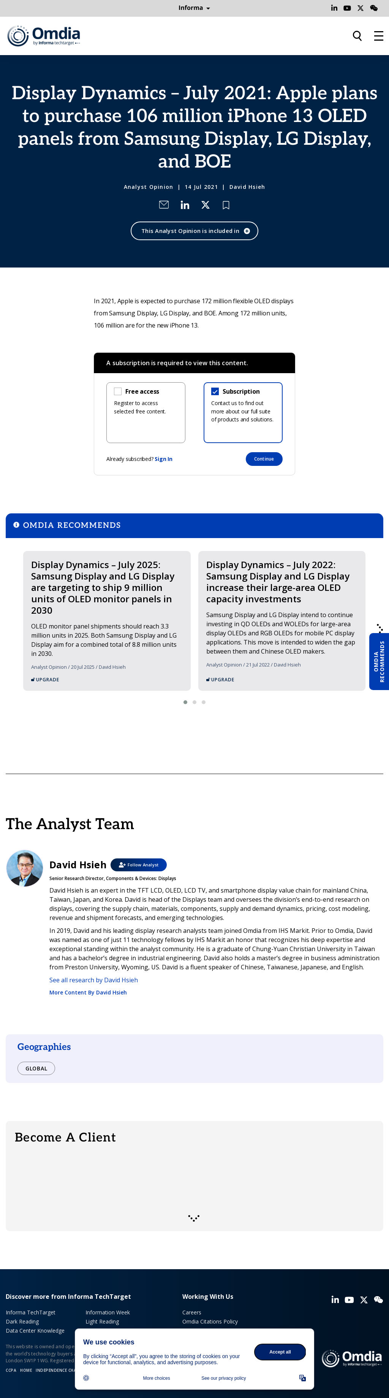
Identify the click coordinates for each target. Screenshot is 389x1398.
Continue (264, 459)
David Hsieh (247, 186)
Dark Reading (22, 1321)
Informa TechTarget (30, 1312)
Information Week (107, 1312)
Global (36, 1068)
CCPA (11, 1370)
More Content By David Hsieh (88, 992)
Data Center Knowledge (35, 1330)
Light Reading (102, 1321)
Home (26, 1370)
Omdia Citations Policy (210, 1321)
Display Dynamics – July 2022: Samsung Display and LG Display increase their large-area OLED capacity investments (277, 581)
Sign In (163, 458)
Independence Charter (61, 1370)
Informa (194, 8)
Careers (191, 1312)
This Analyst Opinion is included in (190, 230)
